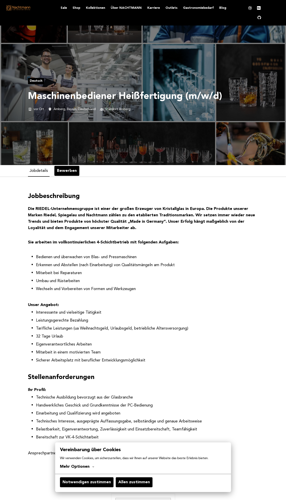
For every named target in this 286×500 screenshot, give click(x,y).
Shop (76, 8)
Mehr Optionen (77, 466)
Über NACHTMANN (126, 8)
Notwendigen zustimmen (87, 482)
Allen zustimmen (134, 482)
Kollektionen (95, 8)
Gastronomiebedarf (198, 8)
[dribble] (250, 8)
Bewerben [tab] (67, 171)
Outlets (171, 8)
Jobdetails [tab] (39, 171)
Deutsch (36, 81)
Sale (64, 8)
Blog (222, 8)
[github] (259, 18)
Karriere (153, 8)
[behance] (259, 8)
